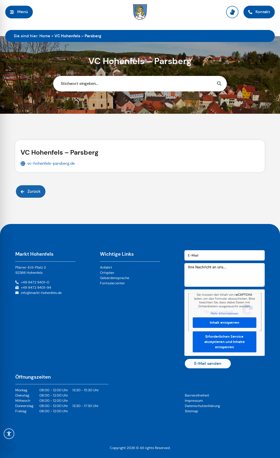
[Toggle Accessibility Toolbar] (9, 433)
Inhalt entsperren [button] (224, 322)
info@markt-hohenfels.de (41, 293)
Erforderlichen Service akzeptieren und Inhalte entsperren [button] (224, 341)
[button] (9, 448)
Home (44, 35)
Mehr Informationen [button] (224, 313)
